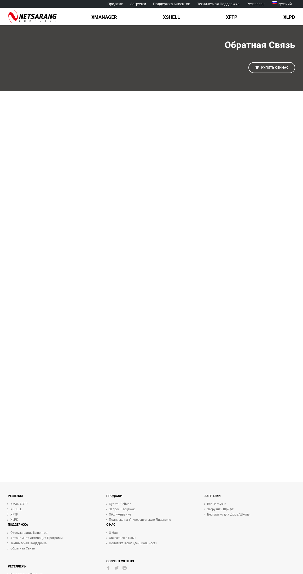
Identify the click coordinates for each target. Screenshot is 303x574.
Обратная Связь (22, 548)
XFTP (14, 514)
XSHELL (16, 509)
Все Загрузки (216, 504)
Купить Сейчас (120, 504)
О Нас (113, 533)
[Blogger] (125, 568)
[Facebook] (108, 568)
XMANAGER (18, 504)
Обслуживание (120, 514)
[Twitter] (116, 568)
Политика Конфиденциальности (133, 543)
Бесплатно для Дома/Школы (228, 514)
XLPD (14, 520)
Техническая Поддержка (28, 543)
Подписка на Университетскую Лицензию (140, 520)
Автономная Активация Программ (36, 538)
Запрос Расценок (122, 509)
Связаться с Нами (122, 538)
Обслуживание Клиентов (29, 533)
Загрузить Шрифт (220, 509)
